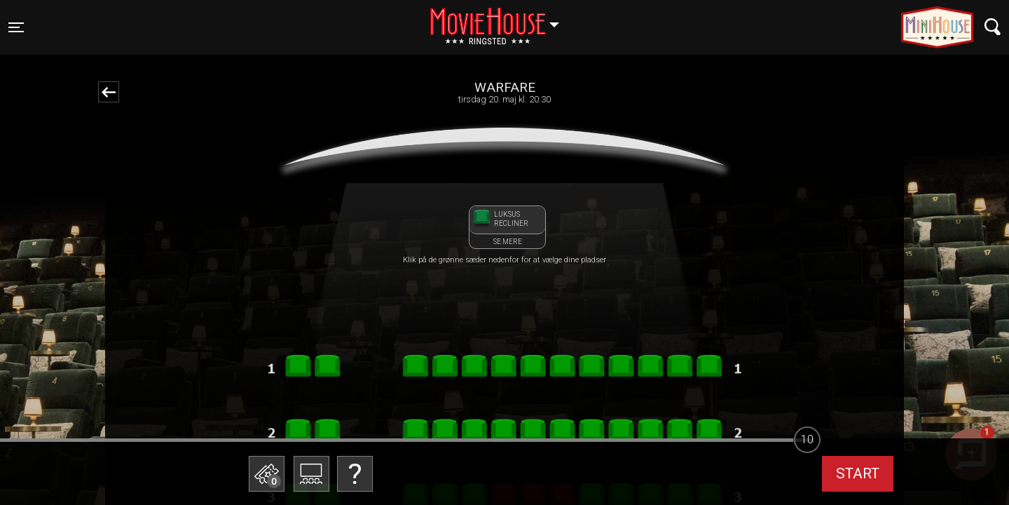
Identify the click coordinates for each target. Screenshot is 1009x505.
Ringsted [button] (501, 19)
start (857, 473)
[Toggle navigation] (16, 27)
